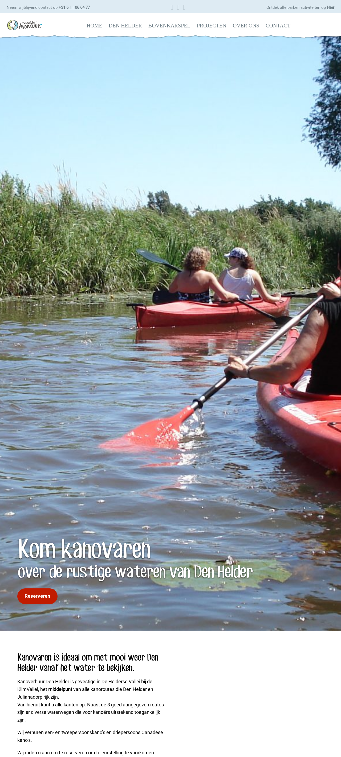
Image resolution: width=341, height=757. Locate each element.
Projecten (211, 26)
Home (94, 26)
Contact (278, 26)
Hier (330, 7)
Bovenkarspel (169, 26)
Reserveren (37, 596)
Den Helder (125, 26)
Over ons (246, 26)
